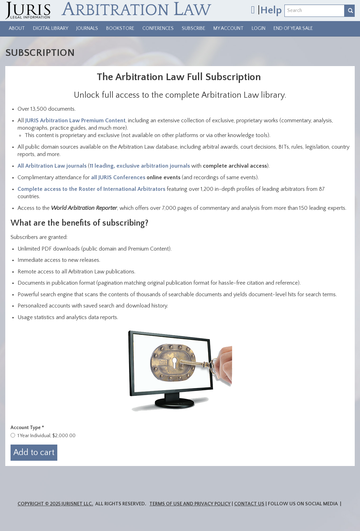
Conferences (158, 28)
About (17, 28)
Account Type (27, 427)
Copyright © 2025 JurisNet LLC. (55, 504)
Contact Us (249, 504)
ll (23, 166)
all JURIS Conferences (118, 177)
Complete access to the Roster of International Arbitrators (91, 189)
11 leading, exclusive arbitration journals (140, 166)
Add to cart (33, 452)
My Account (228, 28)
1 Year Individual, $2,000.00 (47, 436)
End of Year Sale (293, 28)
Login (258, 28)
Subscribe (193, 28)
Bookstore (120, 28)
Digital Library (50, 28)
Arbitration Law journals (55, 166)
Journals (87, 28)
